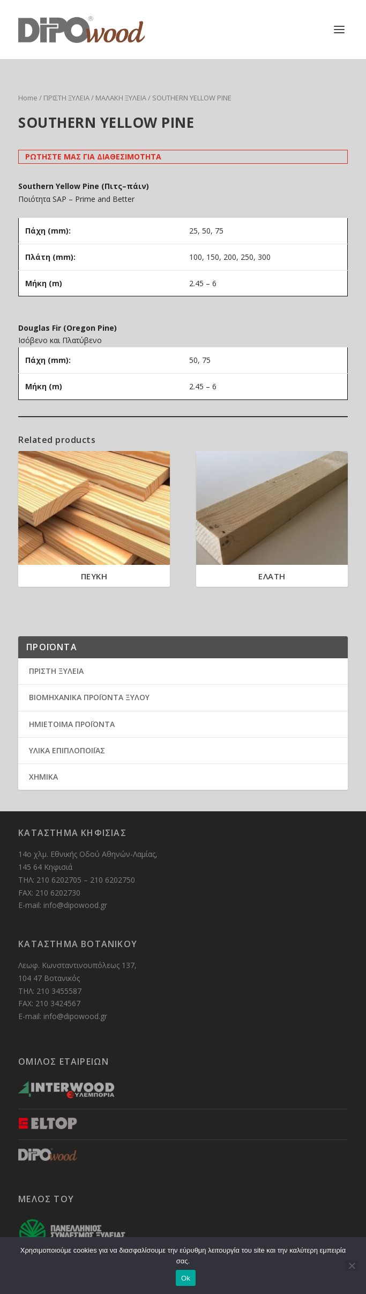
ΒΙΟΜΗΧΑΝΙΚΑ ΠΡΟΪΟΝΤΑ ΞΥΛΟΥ (89, 697)
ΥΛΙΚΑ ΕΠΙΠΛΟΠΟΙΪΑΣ (67, 750)
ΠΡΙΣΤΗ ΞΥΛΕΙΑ (66, 98)
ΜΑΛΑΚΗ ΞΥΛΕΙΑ (120, 98)
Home (28, 98)
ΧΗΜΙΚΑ (43, 777)
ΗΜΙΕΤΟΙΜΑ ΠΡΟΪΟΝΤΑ (72, 724)
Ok (185, 1278)
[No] (351, 1265)
